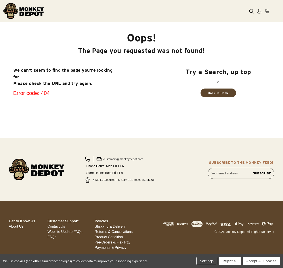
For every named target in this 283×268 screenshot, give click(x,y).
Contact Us (56, 226)
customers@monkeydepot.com (119, 159)
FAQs (52, 237)
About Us (16, 226)
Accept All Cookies (261, 261)
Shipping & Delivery (110, 226)
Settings (207, 261)
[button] (16, 226)
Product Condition (109, 237)
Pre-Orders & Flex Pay (112, 242)
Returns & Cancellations (114, 232)
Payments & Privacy (110, 247)
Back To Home (218, 93)
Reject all (230, 261)
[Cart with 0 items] (267, 10)
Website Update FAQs (65, 232)
